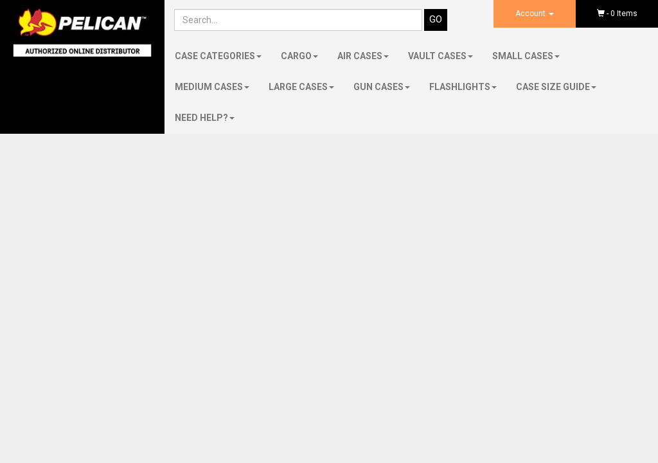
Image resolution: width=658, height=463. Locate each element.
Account (534, 13)
